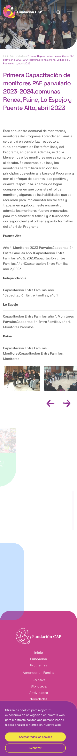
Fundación (38, 659)
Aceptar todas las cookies (35, 737)
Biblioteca (39, 686)
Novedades (38, 699)
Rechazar (35, 748)
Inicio (6, 56)
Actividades (18, 56)
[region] (38, 728)
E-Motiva (38, 680)
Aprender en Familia (38, 672)
